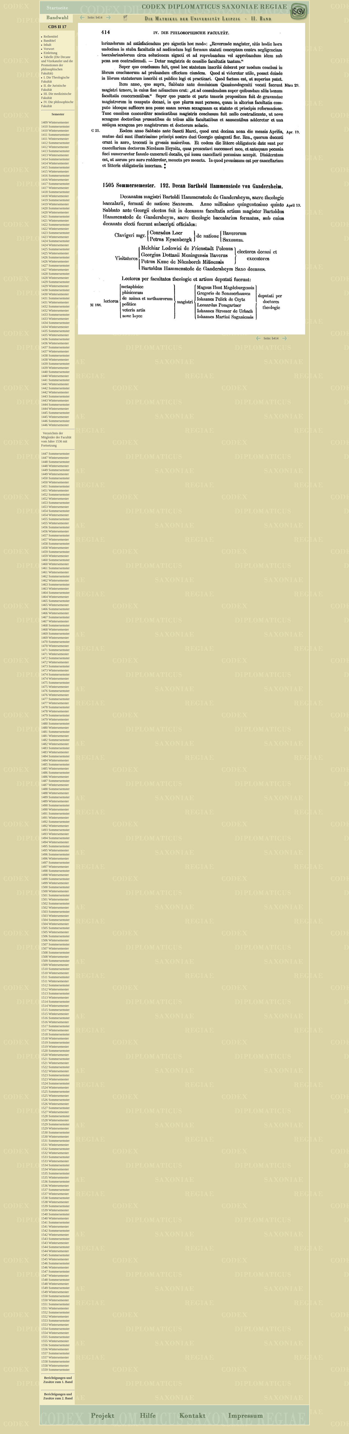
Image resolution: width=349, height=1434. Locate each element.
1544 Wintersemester (55, 1251)
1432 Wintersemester (55, 310)
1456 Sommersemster (55, 527)
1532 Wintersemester (55, 1153)
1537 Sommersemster (55, 1190)
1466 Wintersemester (55, 613)
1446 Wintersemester (58, 426)
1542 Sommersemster (55, 1231)
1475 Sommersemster (55, 683)
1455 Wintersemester (55, 523)
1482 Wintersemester (55, 744)
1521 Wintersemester (55, 1063)
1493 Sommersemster (55, 830)
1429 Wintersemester (55, 286)
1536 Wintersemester (55, 1186)
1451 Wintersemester (55, 490)
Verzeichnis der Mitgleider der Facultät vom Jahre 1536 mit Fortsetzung (56, 439)
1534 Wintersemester (55, 1169)
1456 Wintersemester (55, 531)
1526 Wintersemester (55, 1104)
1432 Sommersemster (55, 306)
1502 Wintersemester (55, 907)
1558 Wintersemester (55, 1365)
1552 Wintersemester (55, 1316)
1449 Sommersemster (55, 470)
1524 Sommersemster (55, 1083)
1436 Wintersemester (55, 343)
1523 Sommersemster (55, 1075)
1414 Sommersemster (55, 159)
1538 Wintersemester (55, 1202)
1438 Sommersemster (55, 355)
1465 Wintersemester (55, 605)
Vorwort (49, 49)
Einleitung (50, 53)
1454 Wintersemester (55, 515)
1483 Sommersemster (55, 748)
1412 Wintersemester (55, 147)
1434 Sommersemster (55, 323)
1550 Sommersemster (55, 1296)
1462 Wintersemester (55, 580)
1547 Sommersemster (55, 1271)
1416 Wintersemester (55, 180)
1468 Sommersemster (55, 625)
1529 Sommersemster (55, 1124)
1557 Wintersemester (55, 1357)
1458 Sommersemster (55, 544)
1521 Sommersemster (55, 1059)
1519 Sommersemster (55, 1042)
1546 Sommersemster (55, 1263)
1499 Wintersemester (55, 883)
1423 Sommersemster (55, 233)
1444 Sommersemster (55, 404)
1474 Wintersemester (55, 678)
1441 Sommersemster (55, 380)
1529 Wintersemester (55, 1128)
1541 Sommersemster (55, 1222)
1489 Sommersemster (55, 797)
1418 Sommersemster (55, 192)
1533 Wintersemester (55, 1161)
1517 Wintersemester (55, 1030)
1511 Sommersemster (55, 977)
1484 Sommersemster (55, 756)
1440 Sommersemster (55, 372)
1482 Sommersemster (55, 740)
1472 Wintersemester (55, 662)
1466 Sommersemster (55, 609)
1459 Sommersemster (55, 552)
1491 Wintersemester (55, 818)
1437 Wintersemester (55, 351)
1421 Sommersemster (55, 216)
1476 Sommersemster (55, 691)
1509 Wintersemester (55, 965)
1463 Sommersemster (55, 584)
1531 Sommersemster (55, 1141)
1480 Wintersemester (55, 728)
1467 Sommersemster (55, 617)
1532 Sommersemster (55, 1149)
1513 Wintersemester (55, 997)
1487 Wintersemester (55, 785)
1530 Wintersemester (55, 1136)
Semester (58, 114)
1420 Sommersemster (55, 208)
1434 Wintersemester (55, 327)
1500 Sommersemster (55, 887)
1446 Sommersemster (55, 421)
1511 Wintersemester (55, 981)
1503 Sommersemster (55, 912)
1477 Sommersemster (55, 699)
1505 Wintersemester (55, 932)
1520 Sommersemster (55, 1051)
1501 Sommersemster (55, 895)
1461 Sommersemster (55, 568)
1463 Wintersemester (55, 589)
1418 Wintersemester (55, 196)
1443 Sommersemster (55, 396)
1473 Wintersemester (55, 670)
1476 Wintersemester (55, 695)
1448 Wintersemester (55, 466)
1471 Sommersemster (55, 650)
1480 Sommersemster (55, 723)
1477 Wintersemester (55, 703)
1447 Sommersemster (58, 452)
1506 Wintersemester (55, 940)
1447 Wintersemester (55, 458)
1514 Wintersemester (55, 1006)
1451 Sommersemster (55, 486)
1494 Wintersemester (55, 842)
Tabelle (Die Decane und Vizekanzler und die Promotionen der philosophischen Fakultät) (57, 65)
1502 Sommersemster (55, 903)
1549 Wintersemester (55, 1292)
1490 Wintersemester (55, 809)
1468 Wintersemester (55, 629)
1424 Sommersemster (55, 241)
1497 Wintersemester (55, 867)
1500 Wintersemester (55, 891)
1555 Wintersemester (55, 1341)
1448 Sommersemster (55, 462)
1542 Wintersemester (55, 1235)
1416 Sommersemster (55, 175)
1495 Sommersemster (55, 846)
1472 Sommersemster (55, 658)
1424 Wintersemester (55, 245)
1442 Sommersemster (55, 388)
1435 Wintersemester (55, 335)
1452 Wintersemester (55, 499)
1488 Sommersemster (55, 789)
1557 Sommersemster (55, 1353)
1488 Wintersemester (55, 793)
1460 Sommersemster (55, 560)
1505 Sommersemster (55, 928)
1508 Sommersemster (55, 952)
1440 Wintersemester (55, 376)
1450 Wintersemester (55, 482)
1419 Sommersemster (55, 200)
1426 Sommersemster (55, 257)
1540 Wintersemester (55, 1218)
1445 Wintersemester (55, 417)
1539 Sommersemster (55, 1206)
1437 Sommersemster (55, 347)
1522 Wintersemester (55, 1071)
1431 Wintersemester (55, 302)
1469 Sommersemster (55, 633)
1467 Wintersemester (55, 621)
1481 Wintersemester (55, 736)
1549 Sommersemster (55, 1288)
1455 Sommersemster (55, 519)
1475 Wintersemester (55, 687)
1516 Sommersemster (55, 1018)
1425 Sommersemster (55, 249)
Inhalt (47, 45)
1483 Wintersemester (55, 752)
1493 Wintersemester (55, 834)
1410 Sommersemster (55, 126)
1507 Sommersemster (55, 944)
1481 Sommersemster (55, 732)
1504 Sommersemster (55, 920)
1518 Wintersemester (55, 1038)
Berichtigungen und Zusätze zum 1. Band (58, 1380)
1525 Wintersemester (55, 1096)
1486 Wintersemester (55, 777)
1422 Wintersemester (55, 229)
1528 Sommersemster (55, 1116)
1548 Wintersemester (55, 1284)
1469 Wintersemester (55, 638)
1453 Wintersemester (55, 507)
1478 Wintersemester (55, 711)
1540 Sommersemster (55, 1214)
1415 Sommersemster (55, 167)
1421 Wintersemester (55, 220)
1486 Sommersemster (55, 773)
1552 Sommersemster (55, 1312)
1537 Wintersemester (55, 1194)
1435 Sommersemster (55, 331)
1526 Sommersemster (55, 1100)
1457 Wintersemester (55, 539)
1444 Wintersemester (55, 409)
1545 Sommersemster (55, 1255)
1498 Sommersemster (55, 871)
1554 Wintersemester (55, 1333)
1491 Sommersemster (55, 813)
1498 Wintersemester (55, 875)
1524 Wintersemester (55, 1087)
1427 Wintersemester (55, 270)
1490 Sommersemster (55, 805)
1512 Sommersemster (55, 985)
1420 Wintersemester (55, 212)
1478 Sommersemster (55, 707)
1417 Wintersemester (55, 188)
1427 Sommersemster (55, 265)
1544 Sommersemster (55, 1247)
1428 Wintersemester (55, 278)
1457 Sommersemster (55, 535)
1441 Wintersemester (55, 384)
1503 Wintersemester (55, 916)
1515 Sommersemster (55, 1010)
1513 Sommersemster (55, 993)
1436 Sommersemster (55, 339)
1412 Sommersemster (55, 143)
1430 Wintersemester (55, 294)
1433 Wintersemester (55, 319)
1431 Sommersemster (55, 298)
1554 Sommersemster (55, 1329)
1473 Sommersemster (55, 666)
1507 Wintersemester (55, 948)
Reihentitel (51, 36)
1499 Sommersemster (55, 879)
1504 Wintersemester (55, 924)
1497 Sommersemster (55, 862)
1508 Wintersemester (55, 957)
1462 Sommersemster (55, 576)
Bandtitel (50, 41)
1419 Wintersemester (55, 204)
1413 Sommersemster (55, 151)
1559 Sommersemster (55, 1370)
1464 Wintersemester (55, 597)
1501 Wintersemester (55, 899)
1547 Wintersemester (55, 1276)
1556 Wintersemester (55, 1349)
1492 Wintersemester (55, 826)
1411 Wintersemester (55, 139)
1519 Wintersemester (55, 1047)
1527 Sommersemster (55, 1108)
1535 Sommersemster (55, 1173)
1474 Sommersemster (55, 674)
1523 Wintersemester (55, 1079)
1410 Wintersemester (55, 130)
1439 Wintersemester (55, 368)
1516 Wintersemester (55, 1022)
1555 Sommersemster (55, 1337)
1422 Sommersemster (55, 225)
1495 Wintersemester (55, 850)
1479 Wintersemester (55, 719)
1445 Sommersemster (55, 413)
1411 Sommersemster (55, 135)
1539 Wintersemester (55, 1210)
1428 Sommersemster (55, 274)
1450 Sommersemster (55, 478)
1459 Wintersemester (55, 556)
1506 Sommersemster (55, 936)
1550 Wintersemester (55, 1300)
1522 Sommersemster (55, 1067)
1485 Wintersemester (55, 768)
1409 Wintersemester (55, 122)
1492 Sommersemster (55, 822)
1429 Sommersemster (55, 282)
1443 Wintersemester (55, 400)
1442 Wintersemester (55, 392)
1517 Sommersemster (55, 1026)
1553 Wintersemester (55, 1325)
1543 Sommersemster (55, 1239)
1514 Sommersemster (55, 1002)
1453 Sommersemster (55, 503)
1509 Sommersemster (55, 961)
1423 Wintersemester (55, 237)
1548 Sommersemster (55, 1280)
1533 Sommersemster (55, 1157)
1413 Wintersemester (55, 155)
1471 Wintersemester (55, 654)
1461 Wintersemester (55, 572)
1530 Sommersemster (55, 1132)
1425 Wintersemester (55, 253)
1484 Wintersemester (55, 760)
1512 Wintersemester (55, 989)
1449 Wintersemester (55, 474)
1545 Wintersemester (55, 1259)
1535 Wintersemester (55, 1177)
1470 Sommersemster (55, 642)
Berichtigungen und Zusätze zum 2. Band (58, 1396)
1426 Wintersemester (55, 261)
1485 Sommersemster (55, 764)
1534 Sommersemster (55, 1165)
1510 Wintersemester (55, 973)
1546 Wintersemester (55, 1267)
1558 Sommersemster (55, 1361)
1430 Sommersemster (55, 290)
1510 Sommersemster (55, 969)
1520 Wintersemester (55, 1055)
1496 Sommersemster (55, 854)
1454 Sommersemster (55, 511)
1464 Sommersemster (55, 593)
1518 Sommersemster (55, 1034)
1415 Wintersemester (55, 171)
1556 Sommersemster (55, 1345)
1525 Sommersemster (55, 1091)
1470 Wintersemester (55, 646)
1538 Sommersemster (55, 1198)
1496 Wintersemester (55, 858)
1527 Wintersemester (55, 1112)
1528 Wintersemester (55, 1120)
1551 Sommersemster (55, 1304)
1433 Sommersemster (55, 315)
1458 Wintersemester (55, 548)
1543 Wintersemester (55, 1243)
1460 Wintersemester (55, 564)
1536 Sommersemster (55, 1181)
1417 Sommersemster (55, 184)
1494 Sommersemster (55, 838)
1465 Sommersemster (55, 601)
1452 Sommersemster (55, 494)
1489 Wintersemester (55, 801)
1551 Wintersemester (55, 1308)
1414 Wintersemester (55, 163)
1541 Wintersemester (55, 1226)
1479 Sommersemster (55, 715)
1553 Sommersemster (55, 1320)
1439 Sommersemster (55, 364)
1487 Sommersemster (55, 781)
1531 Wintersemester (55, 1145)
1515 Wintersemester (55, 1014)
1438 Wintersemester (55, 359)
